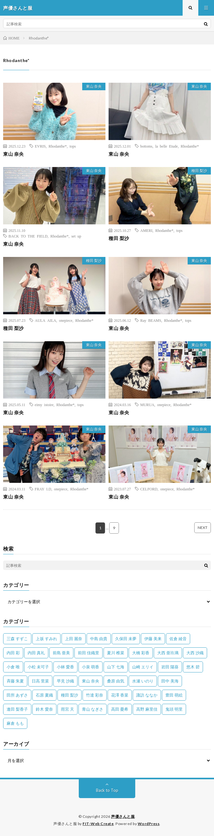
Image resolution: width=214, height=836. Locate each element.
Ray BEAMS (150, 320)
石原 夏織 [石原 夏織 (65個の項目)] (44, 695)
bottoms (146, 146)
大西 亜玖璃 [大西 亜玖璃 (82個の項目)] (168, 652)
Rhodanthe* (58, 146)
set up (76, 236)
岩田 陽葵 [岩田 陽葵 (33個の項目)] (170, 666)
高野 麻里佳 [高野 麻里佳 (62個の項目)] (147, 709)
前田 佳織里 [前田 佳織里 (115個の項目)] (88, 652)
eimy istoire (44, 404)
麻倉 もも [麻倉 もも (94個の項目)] (15, 723)
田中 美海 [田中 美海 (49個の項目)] (170, 680)
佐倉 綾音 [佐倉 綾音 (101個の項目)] (178, 638)
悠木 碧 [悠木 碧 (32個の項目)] (193, 666)
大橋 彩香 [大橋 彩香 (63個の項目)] (140, 652)
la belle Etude (166, 146)
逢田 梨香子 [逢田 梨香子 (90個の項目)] (17, 709)
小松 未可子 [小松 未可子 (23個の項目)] (38, 666)
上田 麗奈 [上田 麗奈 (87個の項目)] (73, 638)
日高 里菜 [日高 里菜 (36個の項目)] (40, 680)
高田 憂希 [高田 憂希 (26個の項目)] (119, 709)
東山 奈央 (94, 86)
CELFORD (149, 489)
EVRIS (40, 146)
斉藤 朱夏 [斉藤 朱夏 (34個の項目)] (15, 680)
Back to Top (107, 790)
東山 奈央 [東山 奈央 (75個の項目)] (90, 680)
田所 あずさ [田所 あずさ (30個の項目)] (17, 695)
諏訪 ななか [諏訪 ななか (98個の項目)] (147, 695)
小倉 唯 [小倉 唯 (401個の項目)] (13, 666)
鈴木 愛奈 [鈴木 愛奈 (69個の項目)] (44, 709)
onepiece (65, 320)
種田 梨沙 (199, 170)
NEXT (202, 527)
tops (73, 146)
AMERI (146, 230)
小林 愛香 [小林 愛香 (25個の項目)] (65, 666)
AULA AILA (45, 320)
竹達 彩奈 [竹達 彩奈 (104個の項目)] (94, 695)
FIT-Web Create (98, 823)
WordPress (149, 823)
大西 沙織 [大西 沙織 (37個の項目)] (195, 652)
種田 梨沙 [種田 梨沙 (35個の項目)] (69, 695)
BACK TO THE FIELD (27, 236)
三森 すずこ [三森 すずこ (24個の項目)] (17, 638)
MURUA (147, 404)
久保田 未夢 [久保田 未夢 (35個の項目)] (125, 638)
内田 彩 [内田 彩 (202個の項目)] (13, 652)
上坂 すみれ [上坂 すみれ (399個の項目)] (46, 638)
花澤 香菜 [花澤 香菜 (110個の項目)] (119, 695)
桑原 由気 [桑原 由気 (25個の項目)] (115, 680)
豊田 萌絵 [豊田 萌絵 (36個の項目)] (174, 695)
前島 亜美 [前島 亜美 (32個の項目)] (61, 652)
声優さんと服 (123, 816)
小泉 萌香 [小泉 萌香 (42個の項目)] (90, 666)
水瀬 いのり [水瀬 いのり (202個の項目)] (142, 680)
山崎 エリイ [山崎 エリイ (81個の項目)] (142, 666)
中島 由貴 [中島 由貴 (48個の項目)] (98, 638)
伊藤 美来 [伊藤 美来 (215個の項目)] (153, 638)
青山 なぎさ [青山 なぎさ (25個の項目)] (92, 709)
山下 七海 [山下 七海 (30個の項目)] (115, 666)
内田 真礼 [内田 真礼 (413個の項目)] (36, 652)
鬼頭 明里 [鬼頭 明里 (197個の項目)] (174, 709)
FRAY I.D (43, 489)
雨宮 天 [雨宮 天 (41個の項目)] (67, 709)
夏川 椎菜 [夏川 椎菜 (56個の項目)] (115, 652)
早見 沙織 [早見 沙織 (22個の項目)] (65, 680)
